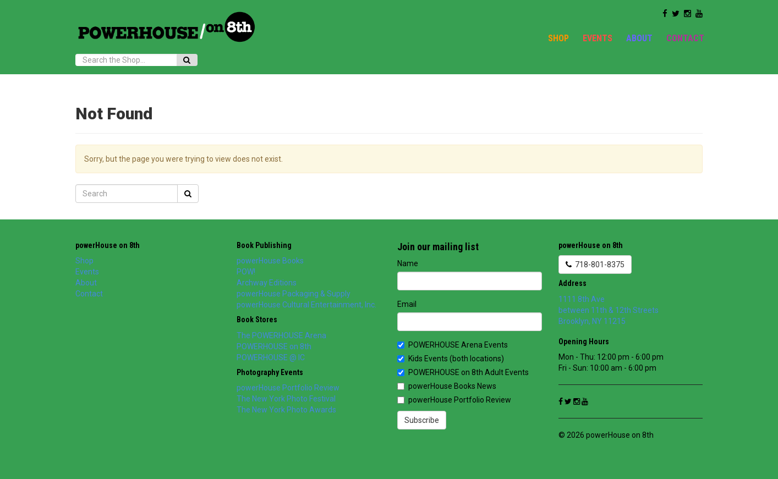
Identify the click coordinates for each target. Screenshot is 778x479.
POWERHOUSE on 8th (274, 346)
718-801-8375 (595, 264)
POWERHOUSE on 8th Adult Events (463, 372)
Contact (685, 38)
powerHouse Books (270, 260)
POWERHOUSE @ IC (271, 357)
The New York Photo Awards (286, 409)
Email (407, 304)
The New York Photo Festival (286, 398)
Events (597, 38)
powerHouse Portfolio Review (288, 387)
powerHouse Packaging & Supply (293, 293)
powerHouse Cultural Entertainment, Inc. (306, 304)
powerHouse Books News (446, 386)
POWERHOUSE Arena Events (452, 344)
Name (407, 263)
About (639, 38)
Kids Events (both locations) (450, 358)
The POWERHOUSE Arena (281, 335)
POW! (246, 271)
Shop (558, 38)
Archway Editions (267, 282)
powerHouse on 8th (107, 245)
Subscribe (421, 420)
